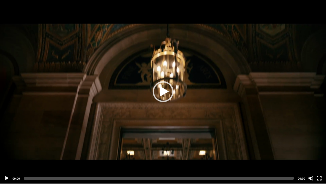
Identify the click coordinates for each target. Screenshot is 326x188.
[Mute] (310, 178)
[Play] (6, 178)
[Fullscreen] (319, 178)
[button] (163, 91)
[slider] (159, 178)
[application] (163, 92)
